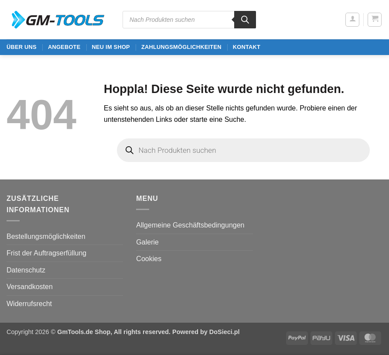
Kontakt (246, 47)
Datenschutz (26, 270)
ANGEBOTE (64, 47)
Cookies (148, 258)
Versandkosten (30, 286)
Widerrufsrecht (29, 303)
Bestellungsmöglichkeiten (46, 236)
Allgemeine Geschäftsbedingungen (190, 225)
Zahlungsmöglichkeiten (181, 47)
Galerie (147, 242)
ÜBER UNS (22, 47)
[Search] (245, 19)
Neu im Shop (111, 47)
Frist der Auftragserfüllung (46, 253)
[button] (352, 20)
